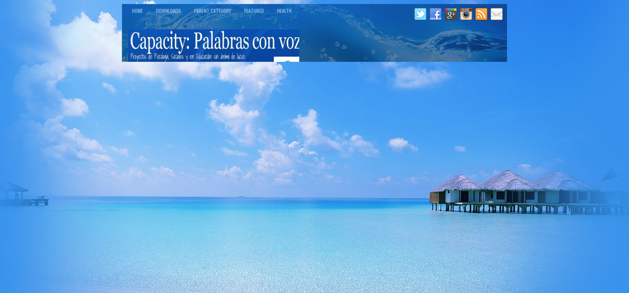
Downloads (168, 10)
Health (284, 10)
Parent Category (212, 10)
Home (137, 10)
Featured (254, 10)
